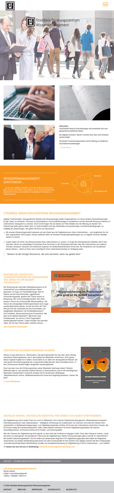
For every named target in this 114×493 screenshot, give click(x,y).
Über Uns (22, 490)
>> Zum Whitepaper (12, 381)
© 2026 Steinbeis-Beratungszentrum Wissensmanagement (27, 486)
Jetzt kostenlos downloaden (15, 327)
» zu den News (65, 147)
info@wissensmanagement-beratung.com (57, 447)
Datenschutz (54, 490)
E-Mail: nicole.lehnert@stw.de (15, 474)
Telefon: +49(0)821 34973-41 (15, 476)
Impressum (37, 490)
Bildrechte (71, 490)
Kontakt (8, 490)
